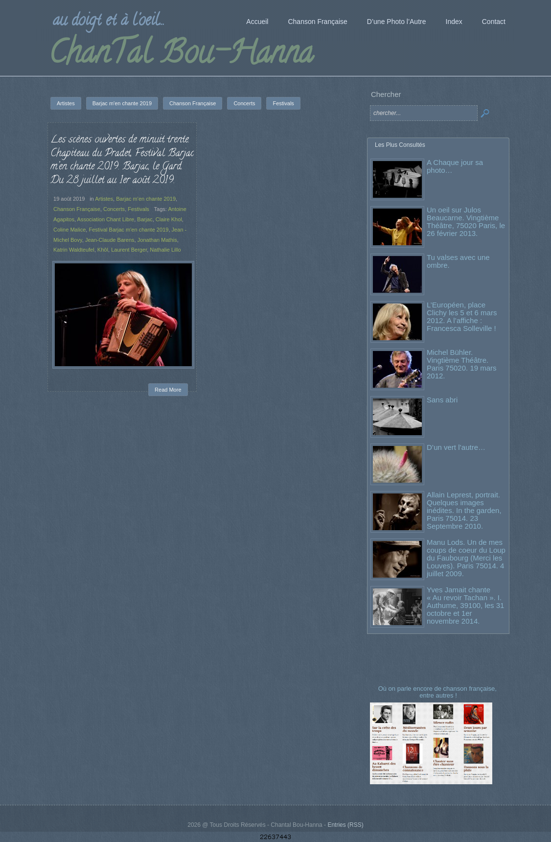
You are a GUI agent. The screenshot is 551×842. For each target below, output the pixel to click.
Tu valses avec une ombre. (458, 261)
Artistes (104, 199)
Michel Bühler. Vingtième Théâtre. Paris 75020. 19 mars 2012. (462, 364)
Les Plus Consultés (400, 144)
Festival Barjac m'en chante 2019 (128, 230)
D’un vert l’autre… (456, 447)
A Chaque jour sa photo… (455, 166)
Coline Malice (69, 230)
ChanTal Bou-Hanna (180, 55)
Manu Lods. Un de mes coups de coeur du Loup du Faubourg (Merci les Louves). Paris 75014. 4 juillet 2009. (466, 558)
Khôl (102, 250)
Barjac (144, 219)
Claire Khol (169, 219)
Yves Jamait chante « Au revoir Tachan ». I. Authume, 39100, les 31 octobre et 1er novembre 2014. (465, 605)
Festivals (138, 209)
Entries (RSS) (345, 824)
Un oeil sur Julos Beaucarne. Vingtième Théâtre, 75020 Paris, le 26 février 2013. (466, 221)
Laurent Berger (129, 250)
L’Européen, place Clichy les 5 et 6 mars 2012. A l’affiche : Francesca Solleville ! (462, 316)
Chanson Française (76, 209)
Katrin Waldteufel (73, 250)
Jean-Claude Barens (110, 240)
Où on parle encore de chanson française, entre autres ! (438, 692)
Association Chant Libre (106, 219)
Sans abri (442, 400)
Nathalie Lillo (165, 250)
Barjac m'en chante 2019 (146, 199)
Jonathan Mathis (157, 240)
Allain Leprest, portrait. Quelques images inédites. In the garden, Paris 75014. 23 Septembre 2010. (464, 510)
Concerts (114, 209)
